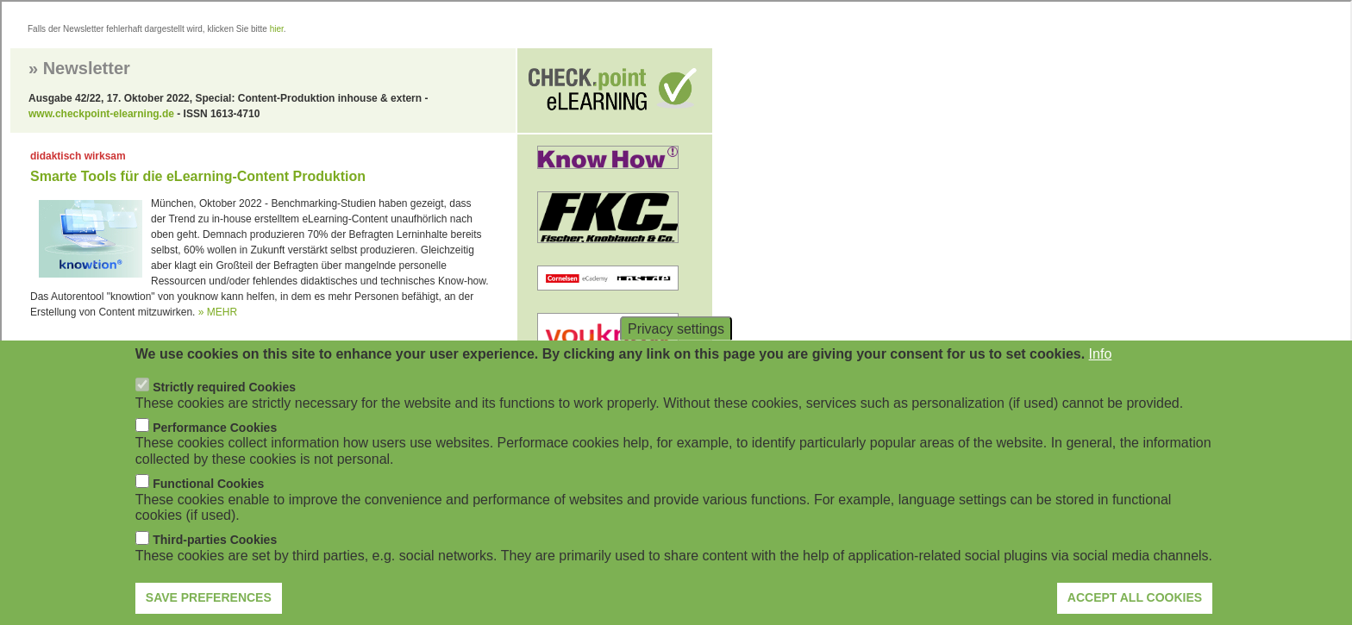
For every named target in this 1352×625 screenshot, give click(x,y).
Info (1100, 377)
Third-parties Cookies (215, 564)
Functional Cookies (208, 507)
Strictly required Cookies (224, 410)
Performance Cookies (215, 451)
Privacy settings (676, 352)
